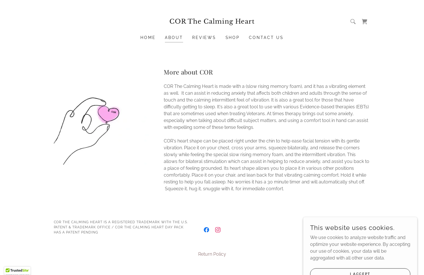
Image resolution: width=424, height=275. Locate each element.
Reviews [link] (204, 37)
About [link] (174, 37)
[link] (212, 22)
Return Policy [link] (212, 254)
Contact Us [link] (266, 37)
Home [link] (148, 37)
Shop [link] (233, 37)
